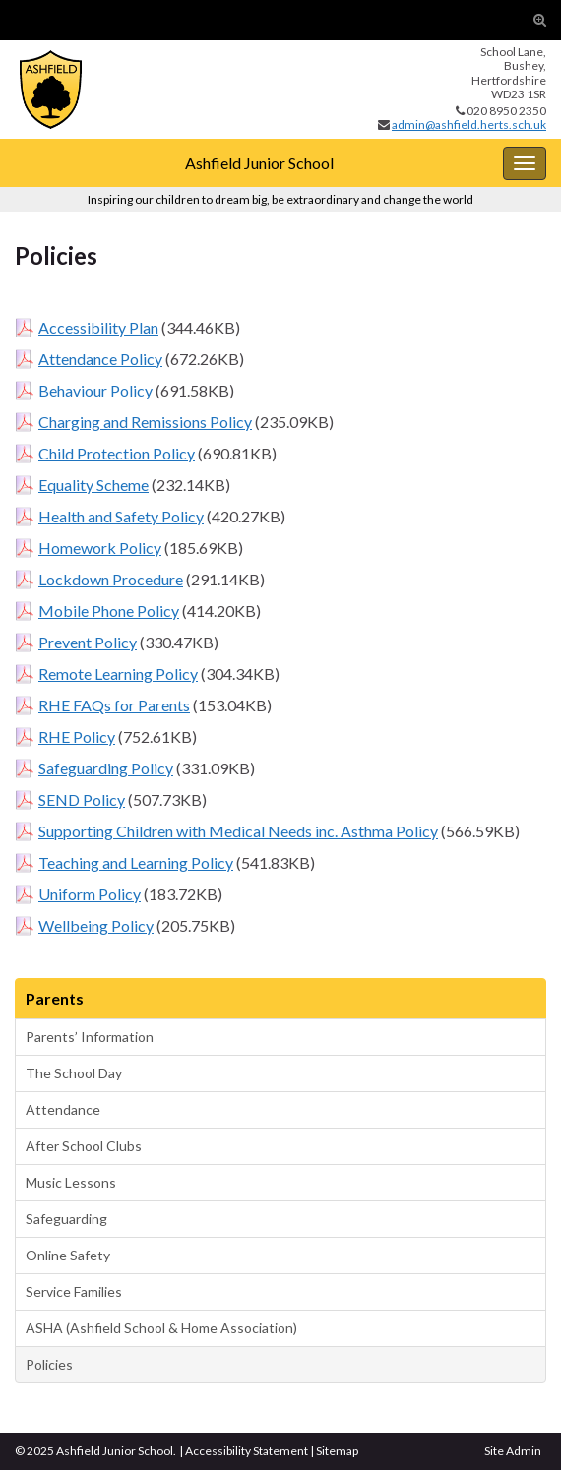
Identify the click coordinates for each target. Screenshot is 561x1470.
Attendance (63, 1109)
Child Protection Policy (116, 453)
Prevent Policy (87, 642)
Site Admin (512, 1450)
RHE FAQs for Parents (114, 705)
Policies (49, 1364)
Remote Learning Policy (118, 673)
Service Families (74, 1291)
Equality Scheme (93, 484)
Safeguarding (66, 1218)
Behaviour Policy (95, 390)
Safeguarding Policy (105, 768)
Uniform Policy (89, 894)
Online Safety (68, 1255)
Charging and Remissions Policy (145, 421)
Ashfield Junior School (259, 162)
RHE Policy (76, 736)
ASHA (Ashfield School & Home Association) (161, 1327)
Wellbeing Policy (96, 925)
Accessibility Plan (98, 327)
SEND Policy (81, 799)
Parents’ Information (90, 1036)
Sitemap (337, 1450)
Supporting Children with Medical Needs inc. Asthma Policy (238, 831)
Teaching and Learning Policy (135, 862)
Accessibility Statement (246, 1450)
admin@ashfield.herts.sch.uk (469, 124)
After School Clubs (84, 1145)
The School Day (74, 1073)
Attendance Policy (100, 358)
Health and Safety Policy (121, 516)
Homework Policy (99, 547)
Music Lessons (71, 1182)
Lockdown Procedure (110, 579)
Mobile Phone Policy (108, 610)
